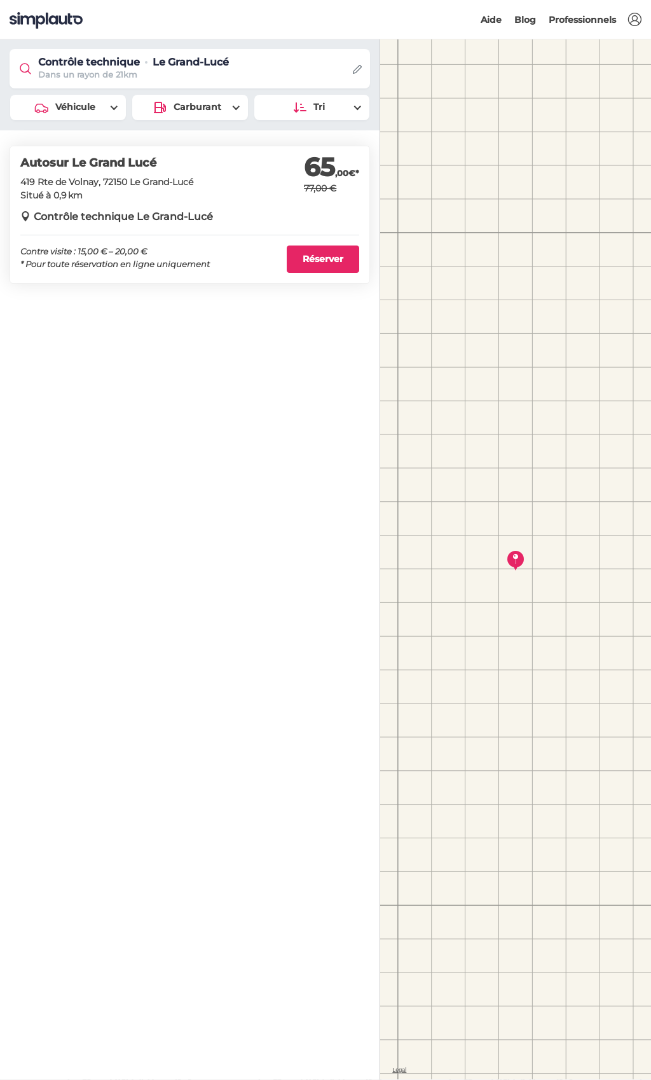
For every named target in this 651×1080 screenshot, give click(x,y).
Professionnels (582, 19)
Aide (491, 19)
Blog (525, 19)
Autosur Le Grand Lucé (88, 163)
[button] (634, 20)
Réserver (323, 259)
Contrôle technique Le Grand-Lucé (123, 217)
